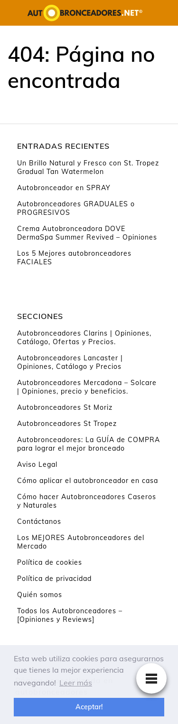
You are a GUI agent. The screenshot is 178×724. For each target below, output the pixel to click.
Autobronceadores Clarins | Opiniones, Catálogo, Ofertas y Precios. (84, 337)
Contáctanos (39, 521)
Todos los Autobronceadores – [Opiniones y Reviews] (69, 615)
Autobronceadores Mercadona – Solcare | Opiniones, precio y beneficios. (87, 387)
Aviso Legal (37, 464)
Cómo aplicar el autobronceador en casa (87, 480)
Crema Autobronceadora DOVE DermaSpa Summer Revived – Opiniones (87, 232)
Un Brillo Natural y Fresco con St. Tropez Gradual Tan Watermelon (88, 167)
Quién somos (39, 594)
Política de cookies (49, 562)
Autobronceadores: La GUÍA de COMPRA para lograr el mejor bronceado (88, 444)
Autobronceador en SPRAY (64, 187)
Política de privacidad (54, 578)
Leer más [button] (75, 682)
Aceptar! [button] (89, 707)
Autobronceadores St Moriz (64, 407)
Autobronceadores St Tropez (67, 423)
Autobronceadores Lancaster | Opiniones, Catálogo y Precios (70, 362)
